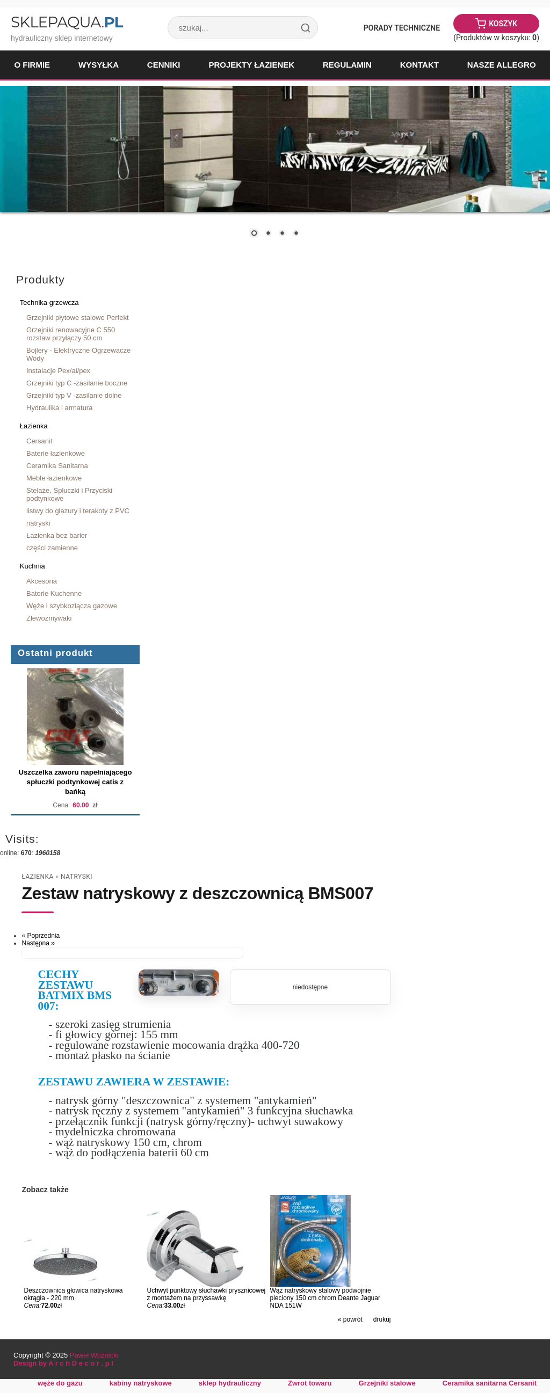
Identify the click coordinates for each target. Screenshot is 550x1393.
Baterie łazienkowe (55, 453)
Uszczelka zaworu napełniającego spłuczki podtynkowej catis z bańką (75, 782)
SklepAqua (66, 22)
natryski (38, 523)
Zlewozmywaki (48, 618)
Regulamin (347, 64)
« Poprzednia (40, 935)
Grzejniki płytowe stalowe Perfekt (77, 317)
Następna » (37, 943)
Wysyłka (98, 64)
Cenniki (163, 64)
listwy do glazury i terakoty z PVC (77, 511)
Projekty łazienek (251, 64)
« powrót (350, 1319)
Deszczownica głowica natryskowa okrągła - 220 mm (73, 1294)
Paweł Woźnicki (94, 1355)
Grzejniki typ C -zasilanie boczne (76, 383)
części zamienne (52, 548)
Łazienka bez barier (56, 535)
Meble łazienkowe (54, 478)
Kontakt (419, 64)
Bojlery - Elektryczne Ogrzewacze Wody (78, 354)
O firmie (32, 64)
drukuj (382, 1319)
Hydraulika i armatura (59, 408)
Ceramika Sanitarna (57, 466)
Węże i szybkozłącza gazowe (71, 606)
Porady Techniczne (402, 28)
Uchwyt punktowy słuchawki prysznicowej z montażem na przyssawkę (206, 1294)
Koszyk (503, 23)
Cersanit (39, 441)
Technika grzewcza (49, 302)
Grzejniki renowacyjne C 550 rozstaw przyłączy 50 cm (70, 334)
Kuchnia (32, 566)
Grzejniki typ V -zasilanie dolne (74, 395)
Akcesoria (41, 581)
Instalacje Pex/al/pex (58, 371)
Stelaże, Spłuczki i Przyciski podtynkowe (69, 494)
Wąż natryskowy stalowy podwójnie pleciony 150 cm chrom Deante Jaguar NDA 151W (325, 1298)
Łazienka (34, 426)
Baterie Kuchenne (54, 593)
